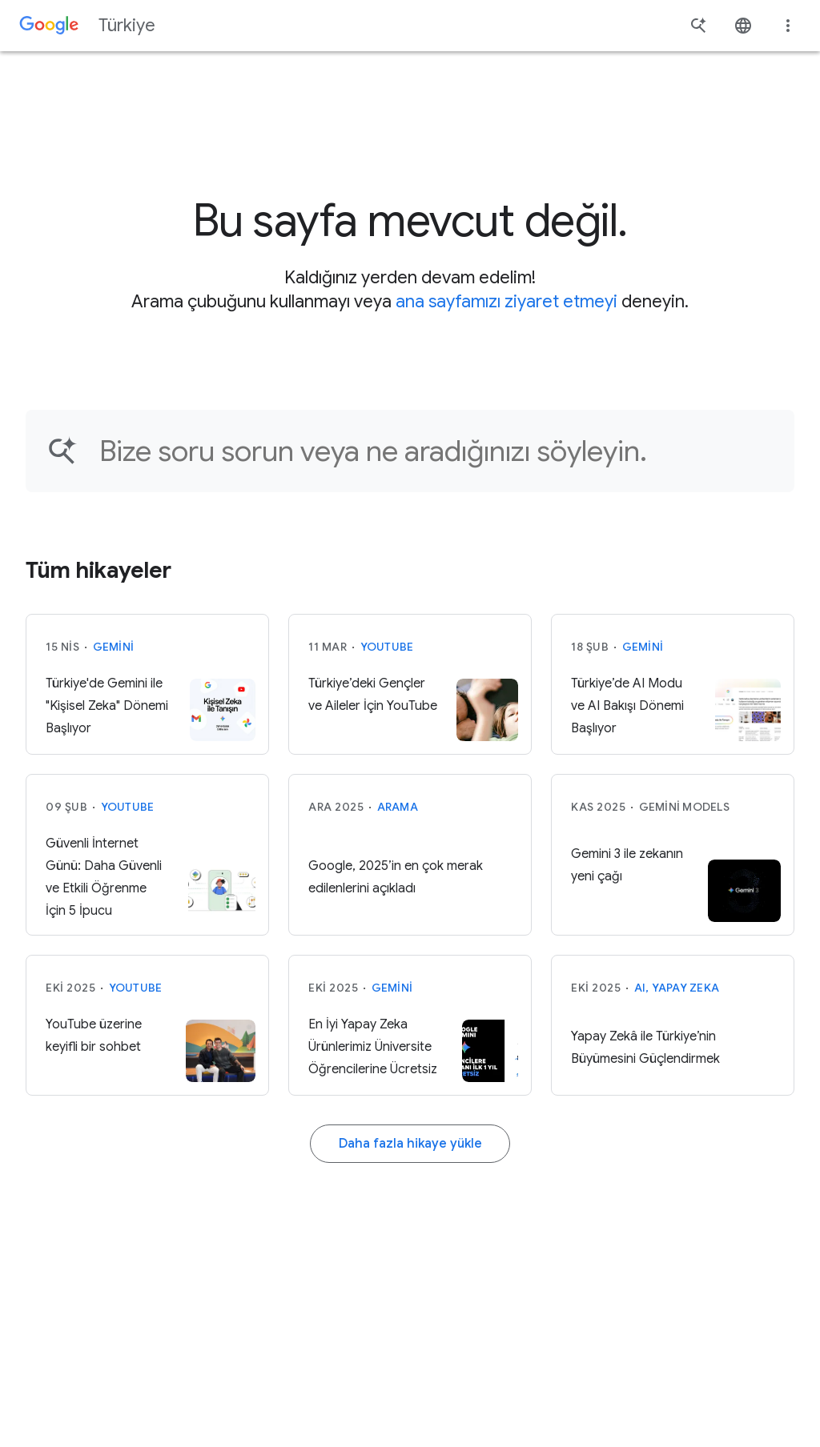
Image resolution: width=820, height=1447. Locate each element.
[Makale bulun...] (436, 451)
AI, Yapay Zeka (677, 987)
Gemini (114, 646)
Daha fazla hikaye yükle (410, 1144)
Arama (397, 807)
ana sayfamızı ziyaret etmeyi (506, 301)
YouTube (387, 646)
